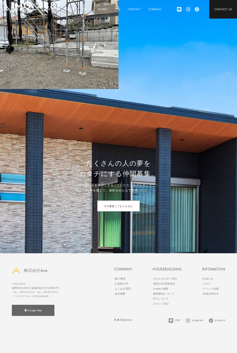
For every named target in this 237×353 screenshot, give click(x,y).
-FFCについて (160, 299)
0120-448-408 (40, 296)
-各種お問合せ (210, 294)
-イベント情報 (210, 289)
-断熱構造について (163, 294)
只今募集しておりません (118, 206)
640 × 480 (6, 93)
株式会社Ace (29, 270)
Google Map (33, 310)
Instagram (194, 320)
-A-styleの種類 (160, 289)
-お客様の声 (121, 284)
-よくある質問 (122, 289)
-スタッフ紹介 (160, 304)
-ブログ (206, 284)
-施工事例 (120, 279)
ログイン (34, 133)
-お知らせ (207, 279)
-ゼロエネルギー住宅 (164, 279)
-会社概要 (120, 294)
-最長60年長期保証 (163, 284)
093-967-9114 (27, 292)
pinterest (217, 320)
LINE (174, 320)
